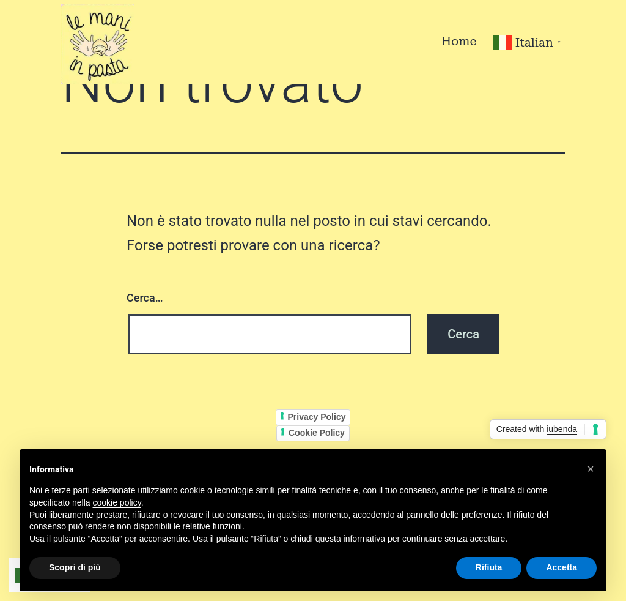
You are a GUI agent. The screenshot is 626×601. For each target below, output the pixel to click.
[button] (590, 469)
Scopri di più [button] (75, 567)
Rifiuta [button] (489, 567)
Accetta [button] (561, 567)
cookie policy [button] (117, 502)
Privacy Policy (317, 417)
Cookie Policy (317, 433)
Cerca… (145, 297)
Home (458, 41)
